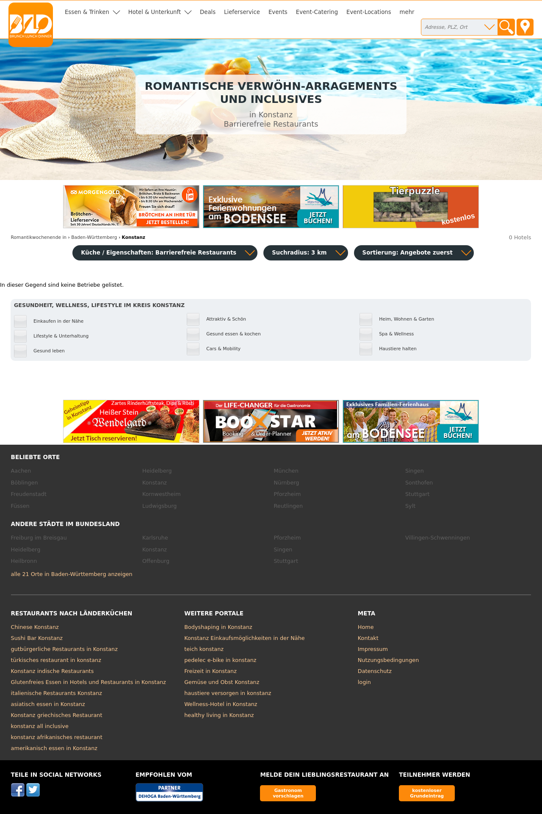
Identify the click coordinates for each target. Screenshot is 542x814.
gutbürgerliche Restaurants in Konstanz (64, 649)
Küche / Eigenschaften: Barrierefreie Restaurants (158, 252)
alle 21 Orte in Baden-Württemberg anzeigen (72, 574)
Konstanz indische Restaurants (52, 671)
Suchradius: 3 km (299, 252)
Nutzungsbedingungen (388, 660)
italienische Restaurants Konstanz (56, 693)
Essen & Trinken (87, 12)
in (39, 237)
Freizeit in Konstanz (210, 671)
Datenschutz (375, 671)
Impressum (373, 649)
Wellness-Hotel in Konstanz (220, 704)
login (364, 682)
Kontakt (368, 638)
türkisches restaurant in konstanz (56, 660)
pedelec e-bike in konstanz (220, 660)
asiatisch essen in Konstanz (48, 704)
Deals (208, 12)
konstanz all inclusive (40, 726)
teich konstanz (204, 649)
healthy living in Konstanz (219, 715)
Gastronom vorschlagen (288, 793)
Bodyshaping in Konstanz (218, 627)
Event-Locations (368, 12)
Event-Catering (317, 12)
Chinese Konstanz (35, 627)
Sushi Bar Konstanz (37, 638)
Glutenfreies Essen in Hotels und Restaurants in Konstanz (88, 682)
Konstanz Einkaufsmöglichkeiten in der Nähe (244, 638)
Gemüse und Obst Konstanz (221, 682)
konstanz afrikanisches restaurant (56, 737)
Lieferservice (242, 12)
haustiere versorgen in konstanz (227, 693)
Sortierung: (407, 252)
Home (366, 627)
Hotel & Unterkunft (154, 12)
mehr (407, 12)
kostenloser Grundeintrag (427, 793)
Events (278, 12)
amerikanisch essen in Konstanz (54, 748)
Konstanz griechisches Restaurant (56, 715)
